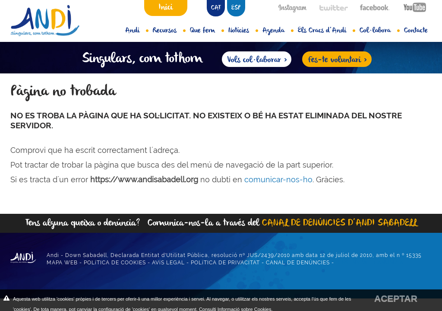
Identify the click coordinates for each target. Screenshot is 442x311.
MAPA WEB (62, 263)
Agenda (278, 31)
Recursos (169, 31)
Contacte (416, 31)
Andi (136, 31)
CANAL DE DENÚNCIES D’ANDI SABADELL (339, 223)
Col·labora (380, 31)
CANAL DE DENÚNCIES (298, 263)
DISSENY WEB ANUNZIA (370, 263)
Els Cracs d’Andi (326, 31)
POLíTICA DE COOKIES (115, 263)
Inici (165, 7)
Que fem (207, 31)
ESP (235, 8)
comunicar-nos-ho (278, 179)
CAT (216, 8)
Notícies (243, 31)
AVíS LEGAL (168, 263)
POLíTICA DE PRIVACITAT (225, 263)
